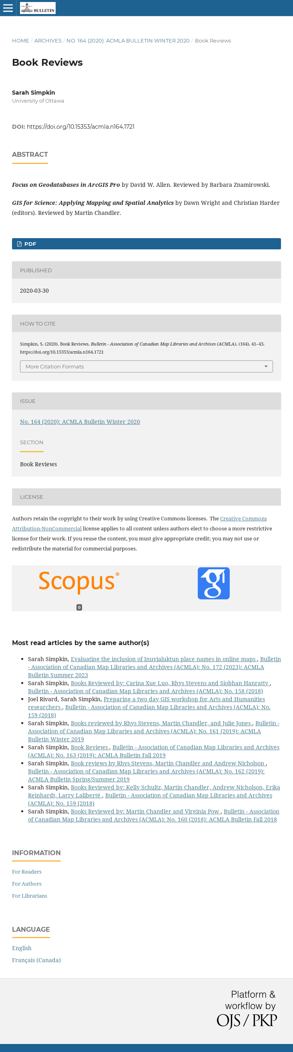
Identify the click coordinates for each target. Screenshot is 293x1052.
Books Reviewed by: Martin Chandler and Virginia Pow (146, 811)
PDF (29, 244)
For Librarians (29, 895)
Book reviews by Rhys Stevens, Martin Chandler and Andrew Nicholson (168, 763)
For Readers (27, 871)
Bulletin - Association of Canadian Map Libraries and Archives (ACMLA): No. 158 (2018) (145, 691)
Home (20, 40)
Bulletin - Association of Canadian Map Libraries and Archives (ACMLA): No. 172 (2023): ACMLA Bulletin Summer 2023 (154, 667)
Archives (48, 40)
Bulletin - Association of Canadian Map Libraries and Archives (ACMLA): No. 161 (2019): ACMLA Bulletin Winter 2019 (153, 731)
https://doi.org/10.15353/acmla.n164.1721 (80, 126)
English (22, 948)
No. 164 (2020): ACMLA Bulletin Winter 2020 (128, 40)
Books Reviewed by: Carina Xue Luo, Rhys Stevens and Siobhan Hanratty (170, 683)
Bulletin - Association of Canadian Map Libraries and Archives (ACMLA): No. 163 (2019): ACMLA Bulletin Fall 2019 (153, 751)
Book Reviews (90, 747)
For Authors (27, 883)
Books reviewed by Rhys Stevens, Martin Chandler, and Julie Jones (161, 723)
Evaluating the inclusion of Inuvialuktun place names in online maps (164, 659)
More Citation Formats (55, 366)
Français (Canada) (36, 960)
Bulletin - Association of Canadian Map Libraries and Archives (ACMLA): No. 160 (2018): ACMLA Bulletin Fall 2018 (153, 815)
